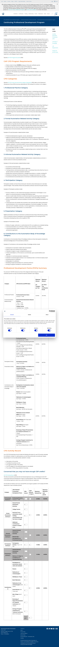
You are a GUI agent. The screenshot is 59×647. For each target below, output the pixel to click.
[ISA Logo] (7, 14)
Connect (8, 1)
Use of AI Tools (11, 9)
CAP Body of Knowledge (54, 42)
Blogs (12, 1)
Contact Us (22, 628)
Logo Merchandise (21, 1)
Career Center (29, 1)
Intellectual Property (20, 9)
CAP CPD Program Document (14, 57)
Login (52, 1)
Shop (56, 1)
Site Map (22, 638)
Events (35, 13)
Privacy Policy (23, 631)
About (48, 13)
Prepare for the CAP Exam (55, 51)
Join (2, 1)
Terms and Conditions (31, 9)
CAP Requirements (55, 47)
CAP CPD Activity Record (9, 475)
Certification (21, 13)
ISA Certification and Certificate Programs (12, 19)
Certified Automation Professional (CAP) (28, 19)
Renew (5, 1)
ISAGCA (15, 1)
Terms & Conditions (24, 633)
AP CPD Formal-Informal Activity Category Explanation (19, 82)
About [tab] (47, 314)
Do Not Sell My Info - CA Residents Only (27, 636)
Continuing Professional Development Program (46, 19)
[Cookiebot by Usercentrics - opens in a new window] (50, 311)
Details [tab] (29, 314)
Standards (16, 13)
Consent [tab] (12, 314)
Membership (31, 13)
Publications (40, 13)
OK (46, 335)
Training (26, 13)
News (45, 13)
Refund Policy (23, 634)
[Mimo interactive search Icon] (56, 14)
